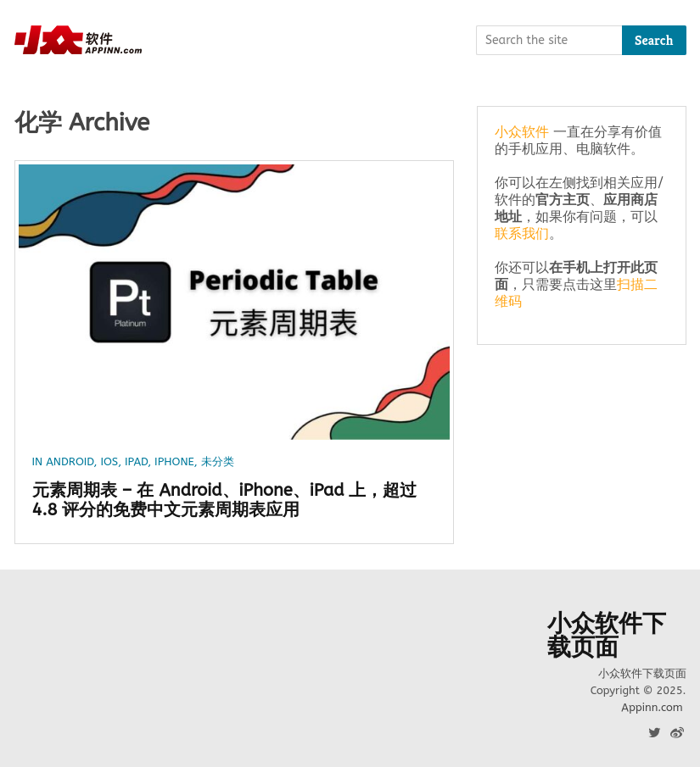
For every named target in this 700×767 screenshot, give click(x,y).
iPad (136, 461)
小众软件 (522, 132)
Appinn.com (651, 707)
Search (654, 40)
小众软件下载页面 (606, 635)
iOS (109, 461)
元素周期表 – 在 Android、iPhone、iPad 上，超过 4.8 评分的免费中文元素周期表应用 (224, 500)
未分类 (217, 461)
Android (69, 461)
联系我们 (522, 233)
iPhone (174, 461)
